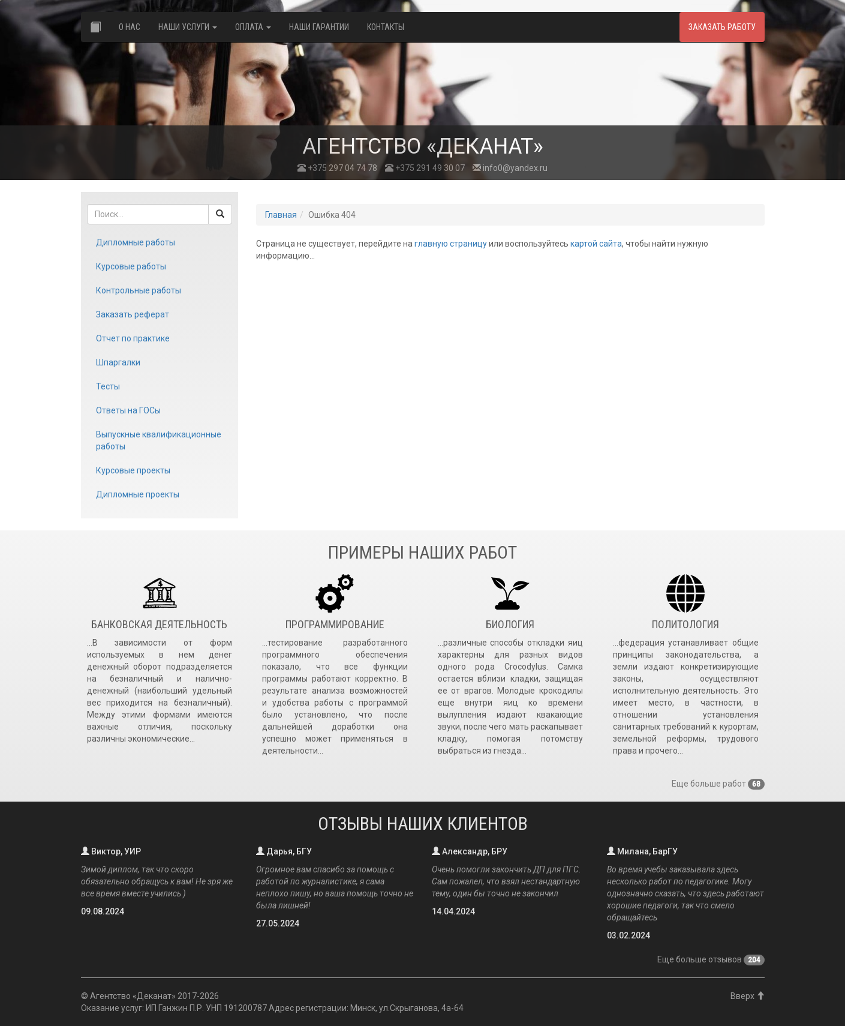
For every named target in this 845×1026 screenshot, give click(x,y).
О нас (129, 27)
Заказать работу (722, 27)
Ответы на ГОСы (128, 410)
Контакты (385, 27)
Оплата (253, 27)
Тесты (108, 386)
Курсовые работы (131, 266)
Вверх (747, 996)
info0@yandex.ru (510, 168)
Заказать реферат (132, 314)
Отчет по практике (133, 338)
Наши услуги (187, 27)
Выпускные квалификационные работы (158, 440)
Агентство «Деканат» (133, 996)
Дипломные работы (135, 242)
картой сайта (596, 243)
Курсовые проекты (133, 470)
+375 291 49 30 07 (425, 168)
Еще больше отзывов (711, 959)
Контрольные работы (138, 290)
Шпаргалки (118, 362)
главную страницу (450, 243)
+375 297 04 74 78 (337, 168)
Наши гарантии (319, 27)
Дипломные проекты (137, 494)
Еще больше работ (718, 783)
